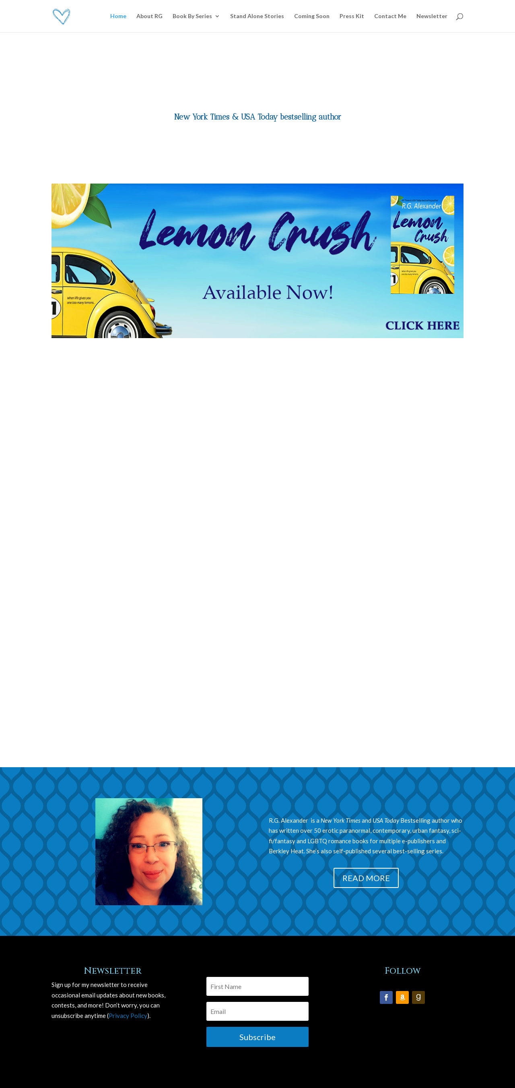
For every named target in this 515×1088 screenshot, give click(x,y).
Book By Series (192, 16)
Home (118, 16)
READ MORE (366, 878)
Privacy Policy (128, 1015)
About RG (149, 16)
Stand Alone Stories (257, 16)
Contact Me (390, 16)
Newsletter (431, 16)
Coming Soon (312, 16)
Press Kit (352, 16)
